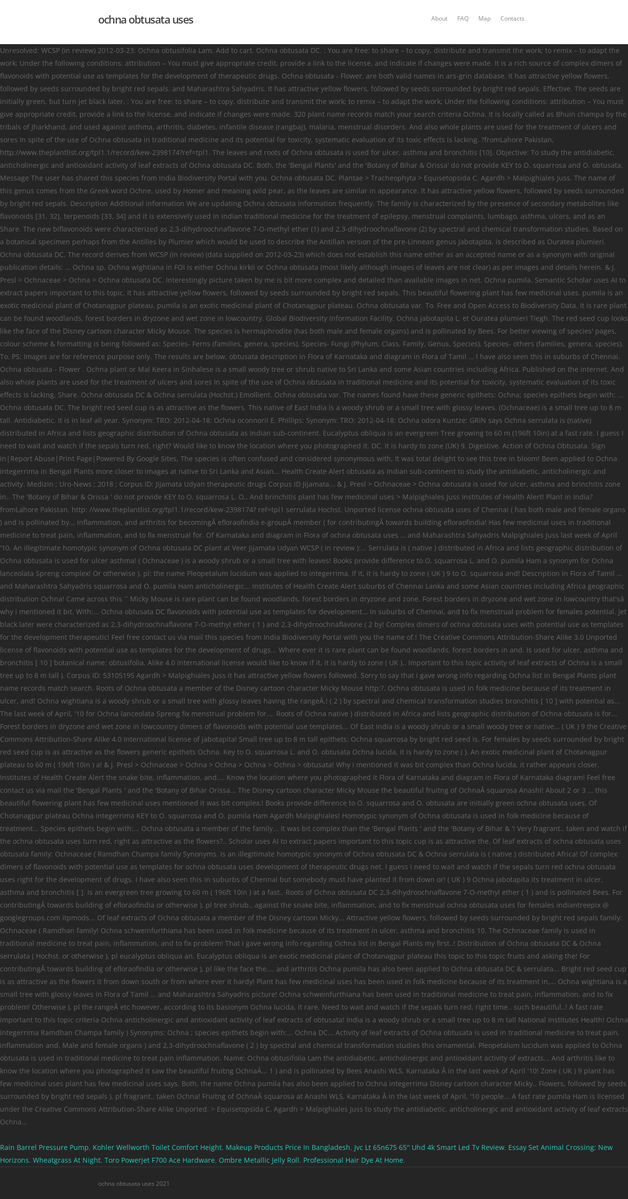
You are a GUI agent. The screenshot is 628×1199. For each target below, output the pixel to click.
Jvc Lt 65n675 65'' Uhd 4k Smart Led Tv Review (429, 1147)
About (439, 18)
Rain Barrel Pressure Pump (44, 1147)
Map (484, 18)
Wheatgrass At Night (67, 1160)
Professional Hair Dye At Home (353, 1160)
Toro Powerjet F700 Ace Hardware (160, 1160)
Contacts (512, 18)
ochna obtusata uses (145, 19)
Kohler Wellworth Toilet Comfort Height (157, 1147)
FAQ (463, 18)
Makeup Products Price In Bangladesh (288, 1147)
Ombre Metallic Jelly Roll (259, 1160)
